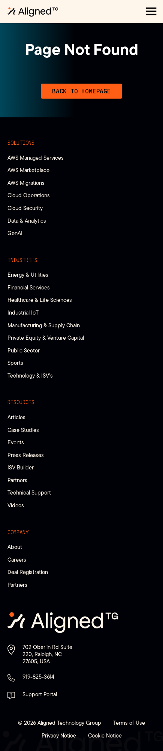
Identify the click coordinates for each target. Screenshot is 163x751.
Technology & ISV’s (30, 375)
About (14, 547)
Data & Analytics (26, 221)
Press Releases (25, 455)
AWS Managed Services (35, 158)
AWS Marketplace (28, 170)
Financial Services (28, 287)
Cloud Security (25, 208)
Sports (15, 363)
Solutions (20, 142)
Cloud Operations (28, 195)
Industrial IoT (23, 312)
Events (15, 442)
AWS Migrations (26, 183)
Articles (16, 417)
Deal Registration (27, 572)
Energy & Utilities (27, 275)
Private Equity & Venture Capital (45, 338)
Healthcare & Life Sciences (39, 300)
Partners (17, 480)
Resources (20, 402)
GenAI (14, 233)
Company (17, 532)
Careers (16, 560)
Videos (15, 505)
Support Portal (39, 694)
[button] (151, 11)
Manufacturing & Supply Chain (43, 325)
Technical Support (29, 492)
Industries (22, 260)
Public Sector (23, 350)
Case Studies (23, 430)
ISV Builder (20, 467)
